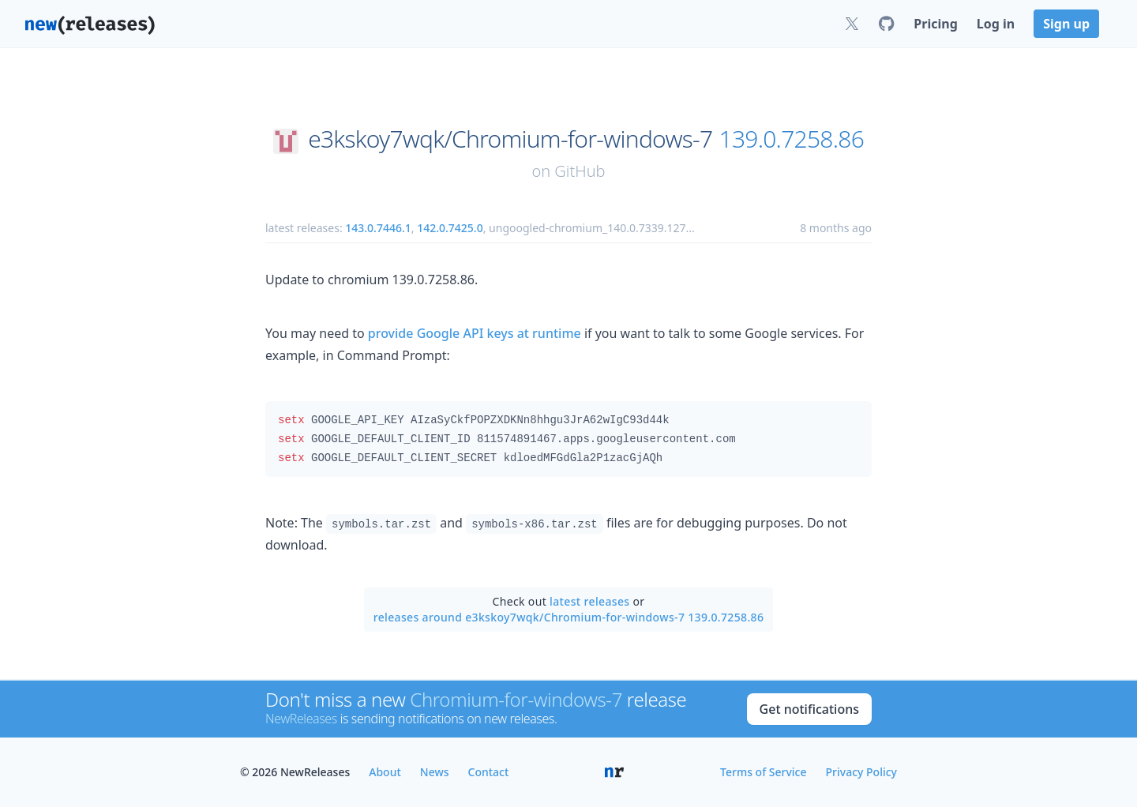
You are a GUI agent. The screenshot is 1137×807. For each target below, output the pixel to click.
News (434, 771)
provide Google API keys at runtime (474, 333)
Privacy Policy (861, 771)
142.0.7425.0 (450, 227)
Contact (488, 771)
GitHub (579, 171)
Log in (996, 23)
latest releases (589, 601)
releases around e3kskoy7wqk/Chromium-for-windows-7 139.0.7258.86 (568, 617)
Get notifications (809, 709)
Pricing (935, 23)
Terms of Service (763, 771)
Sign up (1066, 23)
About (385, 771)
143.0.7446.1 (378, 227)
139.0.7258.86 (792, 139)
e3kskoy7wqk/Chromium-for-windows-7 (510, 139)
